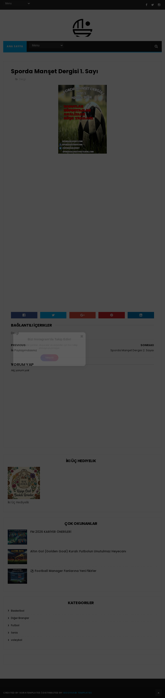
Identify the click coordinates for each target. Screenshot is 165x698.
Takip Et (49, 360)
